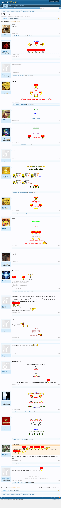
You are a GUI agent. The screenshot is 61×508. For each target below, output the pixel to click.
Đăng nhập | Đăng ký (54, 1)
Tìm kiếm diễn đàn (5, 7)
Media (10, 5)
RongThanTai (5, 183)
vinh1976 (4, 80)
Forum (5, 5)
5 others (28, 65)
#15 (59, 360)
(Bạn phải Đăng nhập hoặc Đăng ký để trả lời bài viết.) (49, 494)
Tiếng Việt (3, 504)
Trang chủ (50, 504)
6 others (30, 418)
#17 (59, 415)
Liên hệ (41, 504)
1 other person (33, 254)
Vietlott (18, 15)
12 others (32, 219)
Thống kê (52, 15)
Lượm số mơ (23, 111)
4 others (29, 129)
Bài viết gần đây (14, 7)
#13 (59, 319)
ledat (3, 166)
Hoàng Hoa (4, 57)
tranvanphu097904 (6, 434)
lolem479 (18, 489)
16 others (29, 111)
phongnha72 (5, 144)
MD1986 (23, 65)
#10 (59, 252)
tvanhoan (4, 98)
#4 (59, 108)
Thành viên (16, 5)
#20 (59, 486)
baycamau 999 (23, 129)
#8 (59, 196)
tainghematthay (5, 461)
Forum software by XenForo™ (12, 506)
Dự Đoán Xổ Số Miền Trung (13, 22)
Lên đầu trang (55, 504)
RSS (59, 504)
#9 (59, 217)
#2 (59, 63)
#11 (59, 268)
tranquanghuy (25, 219)
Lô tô (12, 16)
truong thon (20, 219)
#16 (59, 391)
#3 (59, 79)
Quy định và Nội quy (56, 506)
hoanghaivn (15, 219)
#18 (59, 443)
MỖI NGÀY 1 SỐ (6, 484)
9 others (29, 42)
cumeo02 (14, 418)
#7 (59, 165)
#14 (59, 344)
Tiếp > (18, 27)
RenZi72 (4, 126)
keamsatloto (5, 312)
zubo (3, 361)
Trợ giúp (45, 504)
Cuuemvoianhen (28, 321)
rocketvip (4, 336)
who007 (25, 22)
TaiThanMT (15, 42)
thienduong (20, 42)
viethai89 (24, 42)
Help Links (22, 5)
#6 (59, 149)
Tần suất (8, 16)
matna (14, 111)
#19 (59, 467)
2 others (32, 270)
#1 (59, 39)
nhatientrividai (5, 287)
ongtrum (4, 234)
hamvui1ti (4, 378)
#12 (59, 295)
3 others (30, 198)
